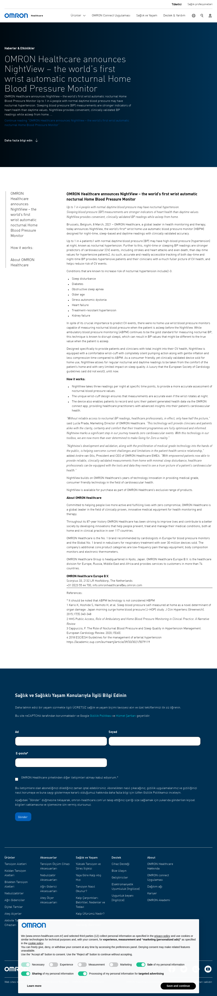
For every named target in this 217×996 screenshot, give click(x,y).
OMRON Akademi (158, 900)
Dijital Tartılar (14, 907)
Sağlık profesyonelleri (200, 4)
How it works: (22, 248)
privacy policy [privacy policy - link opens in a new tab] (162, 944)
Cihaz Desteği (121, 864)
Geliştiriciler (120, 877)
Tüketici (177, 4)
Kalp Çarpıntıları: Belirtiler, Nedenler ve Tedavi (90, 903)
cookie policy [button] (35, 951)
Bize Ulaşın (119, 870)
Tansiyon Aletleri (16, 864)
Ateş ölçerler (13, 913)
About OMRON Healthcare (23, 262)
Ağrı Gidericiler (15, 900)
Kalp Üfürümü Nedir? (90, 913)
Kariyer (152, 893)
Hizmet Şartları (126, 715)
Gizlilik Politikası (101, 715)
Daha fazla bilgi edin (22, 140)
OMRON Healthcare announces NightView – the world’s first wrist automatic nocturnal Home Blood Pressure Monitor (24, 215)
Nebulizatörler (14, 893)
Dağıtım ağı (154, 886)
